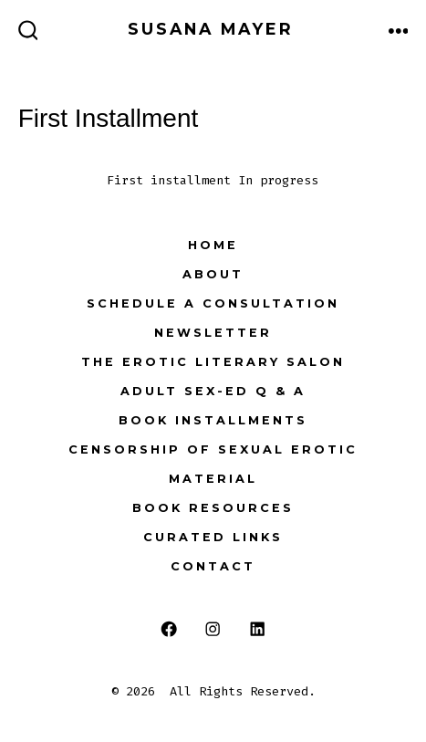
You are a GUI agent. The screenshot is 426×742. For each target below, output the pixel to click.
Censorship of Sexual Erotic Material (213, 464)
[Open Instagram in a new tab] (213, 629)
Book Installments (213, 420)
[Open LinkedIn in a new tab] (257, 629)
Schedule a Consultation (213, 303)
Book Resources (213, 508)
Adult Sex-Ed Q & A (213, 391)
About (213, 274)
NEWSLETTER (213, 333)
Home (213, 245)
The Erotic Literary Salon (213, 362)
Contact (213, 566)
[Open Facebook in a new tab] (168, 629)
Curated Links (213, 537)
